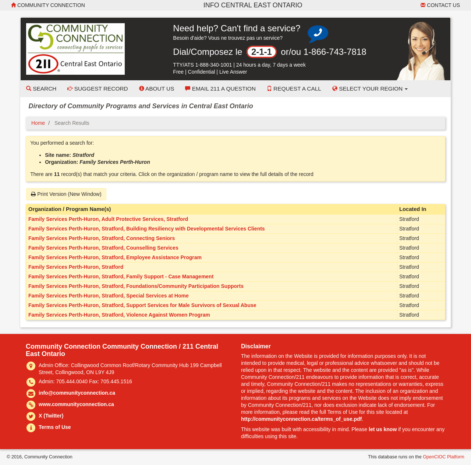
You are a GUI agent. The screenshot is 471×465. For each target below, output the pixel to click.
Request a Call (294, 88)
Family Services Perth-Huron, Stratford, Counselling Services (103, 248)
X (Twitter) (51, 416)
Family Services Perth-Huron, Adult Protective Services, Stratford (108, 219)
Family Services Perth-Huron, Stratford (75, 267)
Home (38, 123)
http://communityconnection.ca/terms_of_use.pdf (301, 419)
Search (41, 88)
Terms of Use (55, 427)
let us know (383, 429)
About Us (156, 88)
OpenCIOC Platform (443, 456)
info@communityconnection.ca (77, 393)
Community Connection (48, 5)
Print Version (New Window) (66, 194)
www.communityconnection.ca (76, 404)
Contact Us (440, 5)
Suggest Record (97, 88)
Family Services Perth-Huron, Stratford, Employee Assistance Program (115, 257)
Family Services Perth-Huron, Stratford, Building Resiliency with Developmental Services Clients (146, 229)
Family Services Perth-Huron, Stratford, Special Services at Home (108, 296)
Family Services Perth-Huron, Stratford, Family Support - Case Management (120, 276)
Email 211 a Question (220, 88)
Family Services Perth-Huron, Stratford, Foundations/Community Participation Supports (136, 286)
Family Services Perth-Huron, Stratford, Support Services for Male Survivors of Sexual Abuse (142, 305)
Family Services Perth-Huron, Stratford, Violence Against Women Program (119, 315)
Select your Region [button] (370, 88)
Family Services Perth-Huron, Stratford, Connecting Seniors (101, 238)
